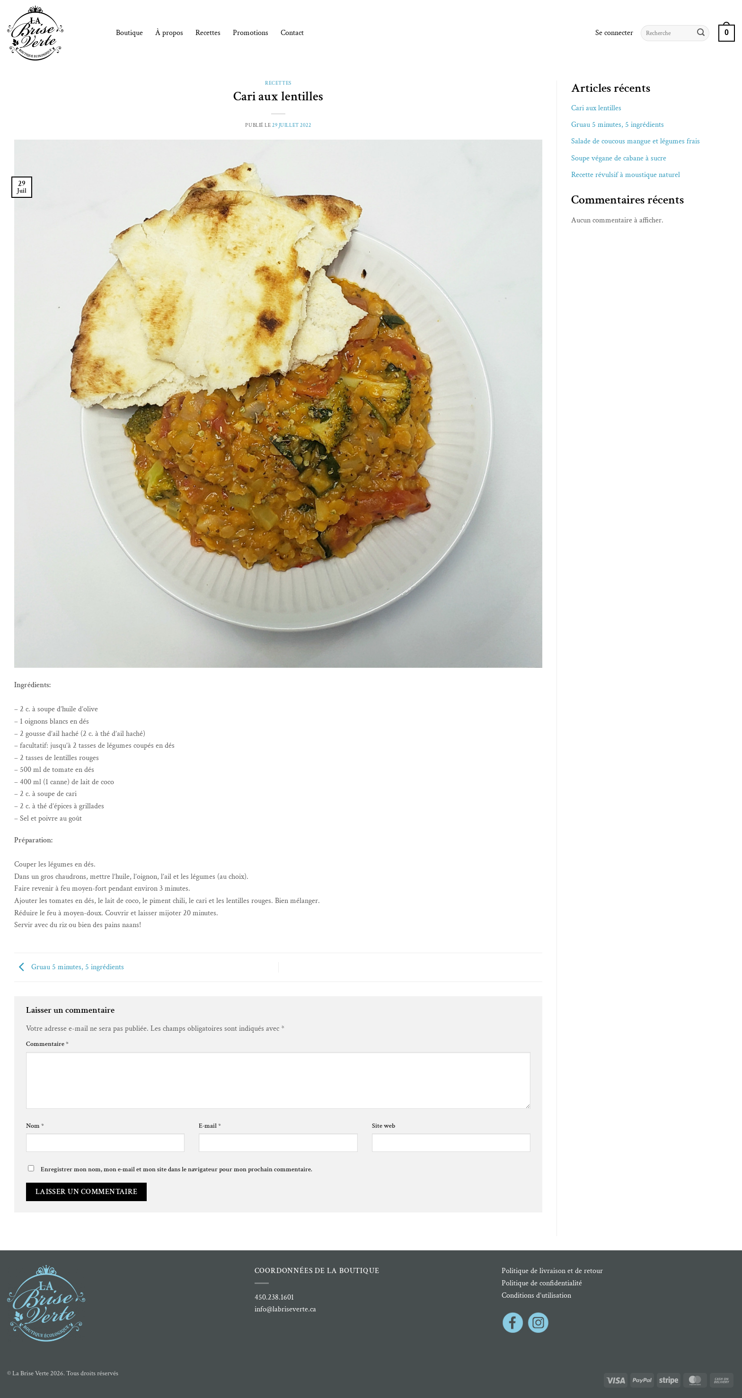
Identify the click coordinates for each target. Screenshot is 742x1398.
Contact (292, 33)
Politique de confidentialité (542, 1283)
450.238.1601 (274, 1297)
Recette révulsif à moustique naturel (625, 175)
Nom (35, 1125)
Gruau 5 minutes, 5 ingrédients (69, 967)
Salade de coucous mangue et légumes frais (635, 141)
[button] (614, 33)
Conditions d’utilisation (536, 1296)
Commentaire (47, 1043)
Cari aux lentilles (596, 108)
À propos (169, 33)
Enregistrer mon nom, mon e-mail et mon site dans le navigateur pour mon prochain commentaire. (176, 1169)
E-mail (210, 1125)
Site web (383, 1125)
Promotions (250, 33)
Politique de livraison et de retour (552, 1271)
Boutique (129, 33)
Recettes (208, 33)
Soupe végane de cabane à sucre (618, 158)
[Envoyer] (701, 33)
